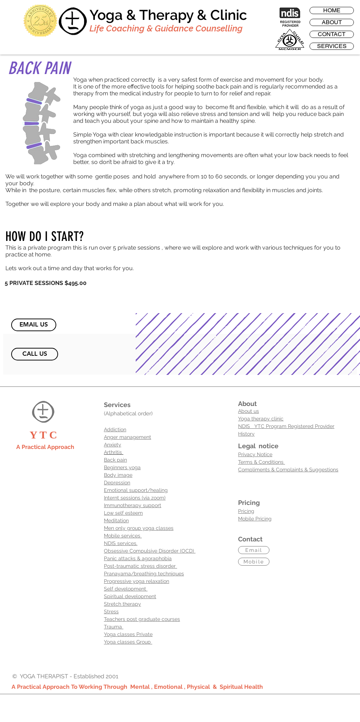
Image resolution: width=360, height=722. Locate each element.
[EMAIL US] (33, 325)
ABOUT (332, 22)
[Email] (253, 550)
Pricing (246, 511)
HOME (332, 10)
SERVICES (332, 46)
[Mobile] (253, 562)
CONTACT (332, 34)
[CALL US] (34, 354)
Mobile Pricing (255, 519)
